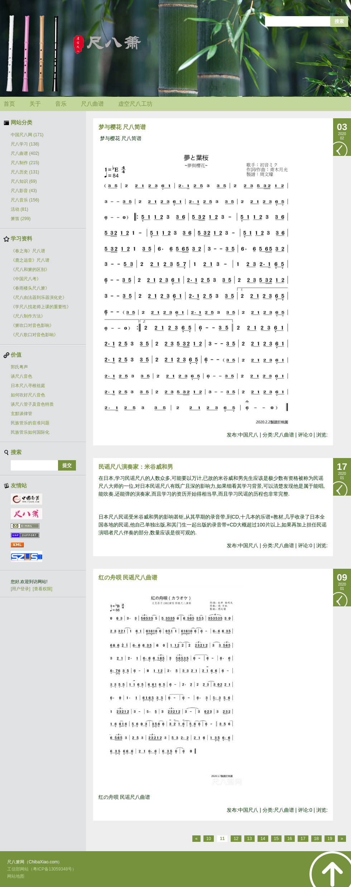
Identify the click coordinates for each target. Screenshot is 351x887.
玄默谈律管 (21, 413)
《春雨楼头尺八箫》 (30, 288)
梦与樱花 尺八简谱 (122, 127)
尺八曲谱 (92, 104)
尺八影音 (24, 190)
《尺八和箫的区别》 (30, 269)
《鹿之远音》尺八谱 (30, 260)
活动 (19, 209)
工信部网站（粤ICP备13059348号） (41, 869)
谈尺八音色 (21, 376)
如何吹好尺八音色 (28, 394)
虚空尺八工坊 (135, 104)
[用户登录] (20, 588)
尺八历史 (25, 172)
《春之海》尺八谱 (28, 250)
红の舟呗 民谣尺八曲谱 (127, 577)
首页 (9, 104)
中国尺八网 (27, 134)
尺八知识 (24, 181)
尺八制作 (25, 162)
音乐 (61, 104)
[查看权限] (42, 588)
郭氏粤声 (19, 366)
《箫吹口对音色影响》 (32, 325)
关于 (35, 104)
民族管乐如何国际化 (30, 432)
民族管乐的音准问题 (30, 422)
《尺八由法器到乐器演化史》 (39, 297)
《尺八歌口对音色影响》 (34, 334)
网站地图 (15, 876)
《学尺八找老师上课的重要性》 (41, 306)
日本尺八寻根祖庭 (28, 385)
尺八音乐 (25, 199)
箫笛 (20, 218)
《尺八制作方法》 (28, 316)
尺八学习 (25, 144)
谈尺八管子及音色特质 (32, 404)
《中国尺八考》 (26, 278)
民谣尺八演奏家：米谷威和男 (135, 467)
